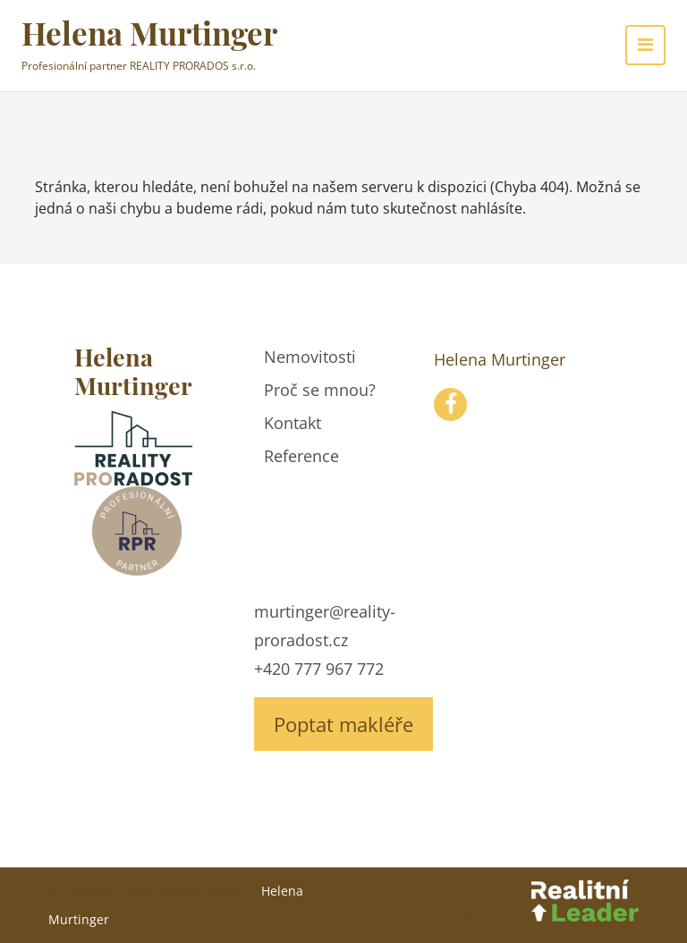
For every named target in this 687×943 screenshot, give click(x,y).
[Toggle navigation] (645, 45)
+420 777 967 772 (319, 668)
